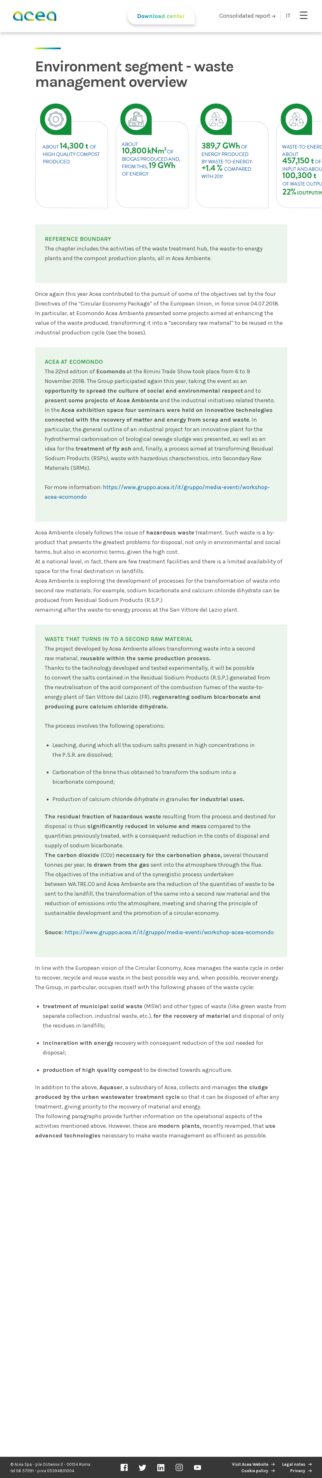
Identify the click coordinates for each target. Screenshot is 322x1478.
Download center (161, 16)
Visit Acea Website (250, 1464)
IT (288, 15)
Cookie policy (254, 1470)
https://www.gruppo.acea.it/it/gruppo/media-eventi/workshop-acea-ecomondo (169, 932)
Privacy (297, 1470)
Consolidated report (247, 15)
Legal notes (293, 1464)
